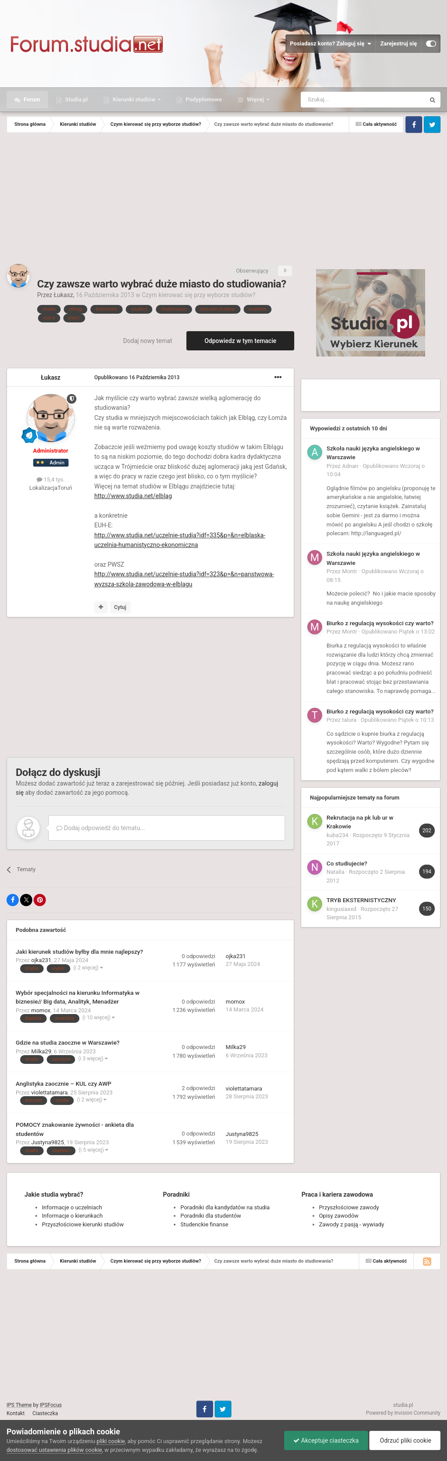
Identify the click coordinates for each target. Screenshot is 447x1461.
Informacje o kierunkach (72, 1215)
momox (41, 1010)
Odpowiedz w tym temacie (240, 340)
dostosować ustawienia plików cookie (54, 1450)
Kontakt (15, 1413)
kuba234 (337, 835)
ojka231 (41, 960)
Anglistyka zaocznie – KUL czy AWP (63, 1083)
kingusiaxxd (341, 909)
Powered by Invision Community (403, 1413)
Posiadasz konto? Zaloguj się (330, 44)
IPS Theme (19, 1405)
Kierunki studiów (134, 99)
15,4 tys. (51, 479)
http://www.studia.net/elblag (133, 495)
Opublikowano (136, 377)
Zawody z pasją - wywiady (351, 1224)
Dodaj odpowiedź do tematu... (100, 827)
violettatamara (49, 1092)
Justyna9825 (47, 1142)
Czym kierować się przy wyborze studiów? (198, 294)
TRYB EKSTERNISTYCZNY (361, 900)
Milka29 (41, 1051)
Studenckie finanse (204, 1224)
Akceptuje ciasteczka (325, 1440)
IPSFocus (51, 1405)
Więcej (255, 99)
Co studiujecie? (347, 863)
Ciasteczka (45, 1413)
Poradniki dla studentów (210, 1215)
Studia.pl (76, 99)
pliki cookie (110, 1441)
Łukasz (63, 294)
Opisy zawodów (339, 1215)
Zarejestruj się (398, 43)
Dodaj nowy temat (147, 340)
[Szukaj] (342, 99)
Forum (31, 99)
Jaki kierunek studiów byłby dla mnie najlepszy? (79, 951)
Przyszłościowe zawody (349, 1207)
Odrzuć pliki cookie (404, 1440)
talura (349, 720)
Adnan (350, 466)
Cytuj (120, 607)
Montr (350, 571)
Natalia (335, 872)
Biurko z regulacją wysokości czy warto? (380, 623)
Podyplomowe (203, 99)
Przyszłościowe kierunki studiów (83, 1224)
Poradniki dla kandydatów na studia (225, 1207)
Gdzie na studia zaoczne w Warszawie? (68, 1042)
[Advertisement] (223, 198)
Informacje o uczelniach (72, 1207)
